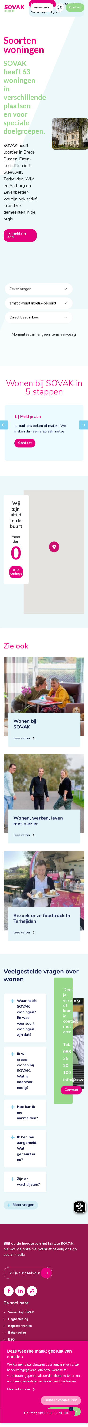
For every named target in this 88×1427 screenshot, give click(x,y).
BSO (11, 1339)
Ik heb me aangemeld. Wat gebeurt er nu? (27, 1154)
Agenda (55, 12)
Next (84, 434)
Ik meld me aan (17, 235)
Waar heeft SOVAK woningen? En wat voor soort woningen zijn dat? (27, 1023)
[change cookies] (61, 1400)
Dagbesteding (18, 1319)
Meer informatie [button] (18, 1389)
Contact (75, 7)
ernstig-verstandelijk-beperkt (33, 308)
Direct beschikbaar (24, 323)
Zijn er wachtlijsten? (28, 1187)
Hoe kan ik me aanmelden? (27, 1118)
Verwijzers (42, 7)
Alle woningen (16, 577)
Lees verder (23, 748)
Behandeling (17, 1332)
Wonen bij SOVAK (21, 1312)
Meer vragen (20, 1210)
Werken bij (38, 12)
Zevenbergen (20, 294)
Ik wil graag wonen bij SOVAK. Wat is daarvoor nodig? (25, 1076)
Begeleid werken (20, 1326)
